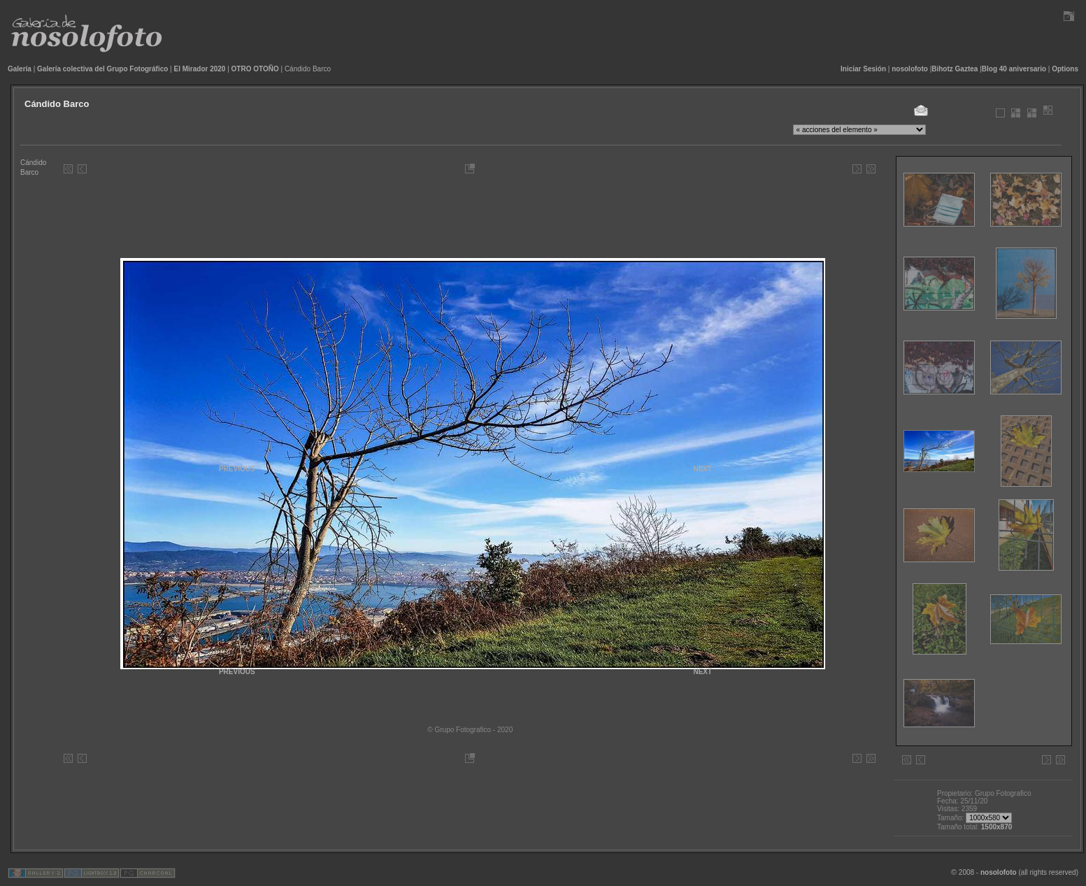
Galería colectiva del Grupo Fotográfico (102, 69)
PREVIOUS (237, 672)
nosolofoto (910, 69)
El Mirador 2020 (200, 69)
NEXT (702, 672)
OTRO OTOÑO (255, 69)
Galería (19, 69)
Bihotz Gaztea (954, 69)
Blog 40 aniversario (1014, 69)
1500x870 (997, 827)
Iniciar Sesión (863, 69)
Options (1065, 69)
